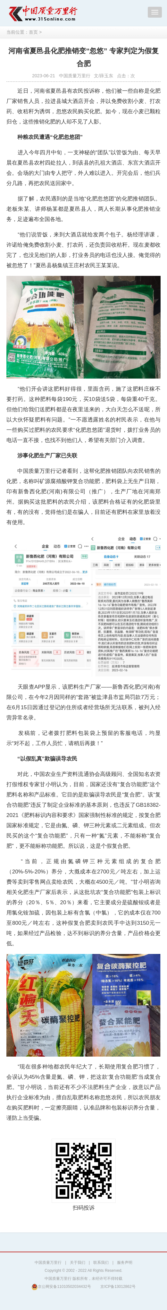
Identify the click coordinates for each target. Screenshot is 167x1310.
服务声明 (124, 1262)
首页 (33, 32)
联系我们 (101, 1262)
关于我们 (77, 1262)
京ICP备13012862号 (117, 1286)
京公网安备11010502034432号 (61, 1287)
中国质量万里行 (48, 1262)
